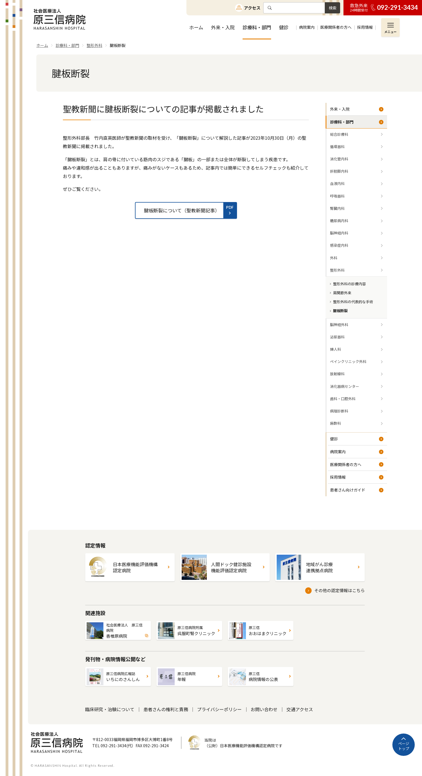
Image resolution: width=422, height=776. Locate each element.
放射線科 (337, 373)
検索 (332, 8)
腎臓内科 (337, 208)
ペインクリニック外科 (348, 361)
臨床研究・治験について (109, 709)
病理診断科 (339, 411)
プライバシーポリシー (219, 709)
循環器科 (337, 146)
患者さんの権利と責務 (165, 709)
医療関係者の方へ (345, 464)
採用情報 (338, 477)
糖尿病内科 (339, 220)
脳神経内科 (339, 233)
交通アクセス (299, 709)
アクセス (252, 8)
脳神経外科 (339, 324)
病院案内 (338, 451)
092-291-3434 (397, 7)
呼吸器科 (337, 196)
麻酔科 (335, 423)
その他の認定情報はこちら (339, 590)
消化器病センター (344, 386)
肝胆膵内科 (339, 171)
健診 (334, 439)
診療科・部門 (342, 122)
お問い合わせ (264, 709)
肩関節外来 (342, 292)
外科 (333, 257)
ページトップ (403, 746)
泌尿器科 (337, 337)
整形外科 (337, 270)
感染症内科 (339, 245)
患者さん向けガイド (347, 490)
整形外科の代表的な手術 (353, 301)
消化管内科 (339, 159)
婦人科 (335, 349)
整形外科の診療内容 (349, 283)
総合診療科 (339, 134)
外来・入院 (340, 109)
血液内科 (337, 183)
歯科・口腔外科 (342, 398)
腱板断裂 (340, 310)
